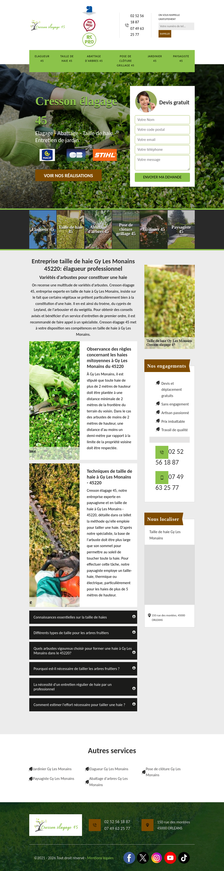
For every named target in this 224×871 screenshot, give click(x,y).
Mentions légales (100, 858)
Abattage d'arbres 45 (94, 59)
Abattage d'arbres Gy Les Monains (108, 781)
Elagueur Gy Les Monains (108, 769)
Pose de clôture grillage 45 (125, 61)
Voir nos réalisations (68, 175)
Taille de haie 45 (67, 59)
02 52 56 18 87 (137, 18)
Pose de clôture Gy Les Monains (163, 772)
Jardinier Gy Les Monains (52, 769)
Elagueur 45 (42, 59)
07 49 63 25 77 (137, 31)
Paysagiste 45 (181, 59)
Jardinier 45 (155, 59)
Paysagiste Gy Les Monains (53, 778)
